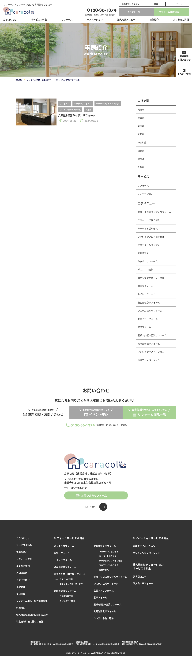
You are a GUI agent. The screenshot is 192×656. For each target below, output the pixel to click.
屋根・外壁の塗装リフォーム (152, 335)
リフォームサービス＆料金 (69, 538)
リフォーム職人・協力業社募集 (32, 600)
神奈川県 (142, 142)
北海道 (141, 158)
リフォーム (64, 103)
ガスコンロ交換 (145, 269)
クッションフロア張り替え (151, 236)
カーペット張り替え (148, 228)
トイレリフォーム (146, 294)
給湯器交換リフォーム (65, 590)
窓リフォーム (144, 327)
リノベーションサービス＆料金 (151, 538)
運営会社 (20, 586)
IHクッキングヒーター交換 (107, 103)
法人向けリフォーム (143, 583)
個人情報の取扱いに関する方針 (32, 614)
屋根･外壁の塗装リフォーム (107, 604)
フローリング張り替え (149, 220)
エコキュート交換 (67, 600)
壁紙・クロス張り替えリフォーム (154, 211)
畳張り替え (143, 253)
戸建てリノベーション (149, 360)
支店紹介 (20, 593)
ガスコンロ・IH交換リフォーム (70, 573)
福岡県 (141, 150)
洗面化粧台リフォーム (149, 302)
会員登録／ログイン (130, 4)
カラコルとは (23, 538)
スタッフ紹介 (23, 579)
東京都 (141, 126)
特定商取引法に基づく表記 (29, 621)
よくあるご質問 (181, 19)
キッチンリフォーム (82, 103)
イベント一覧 (133, 11)
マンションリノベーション (151, 351)
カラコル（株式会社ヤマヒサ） (114, 653)
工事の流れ (21, 552)
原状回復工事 (139, 576)
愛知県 (141, 134)
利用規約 (20, 607)
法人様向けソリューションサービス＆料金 (148, 566)
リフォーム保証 (24, 559)
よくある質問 (23, 566)
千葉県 (141, 167)
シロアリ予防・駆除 (104, 618)
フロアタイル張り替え (149, 244)
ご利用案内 (21, 573)
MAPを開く (90, 506)
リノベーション (145, 193)
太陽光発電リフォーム (149, 343)
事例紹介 (154, 19)
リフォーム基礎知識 (169, 11)
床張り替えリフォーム (105, 546)
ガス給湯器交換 (66, 596)
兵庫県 (88, 109)
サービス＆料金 (39, 19)
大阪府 (141, 109)
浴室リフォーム (145, 286)
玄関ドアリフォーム (148, 318)
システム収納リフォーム (70, 109)
